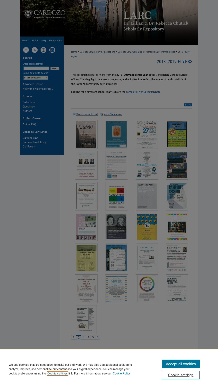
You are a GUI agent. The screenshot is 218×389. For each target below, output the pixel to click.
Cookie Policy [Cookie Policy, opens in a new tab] (122, 373)
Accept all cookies (181, 364)
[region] (109, 369)
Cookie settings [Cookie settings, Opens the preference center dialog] (180, 375)
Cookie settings (57, 373)
